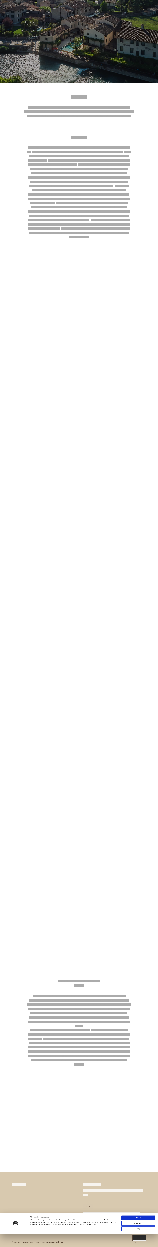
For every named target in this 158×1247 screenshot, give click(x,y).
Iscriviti (88, 1206)
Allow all (138, 1230)
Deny (138, 1241)
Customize (138, 1236)
